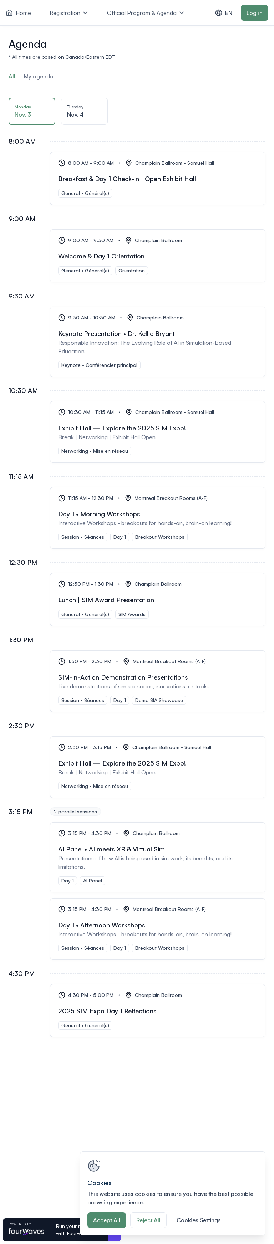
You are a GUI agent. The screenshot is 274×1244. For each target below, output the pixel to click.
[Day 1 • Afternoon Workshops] (157, 929)
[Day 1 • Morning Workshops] (157, 517)
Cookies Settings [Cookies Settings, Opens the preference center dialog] (199, 1220)
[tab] (32, 113)
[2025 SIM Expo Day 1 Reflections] (157, 1010)
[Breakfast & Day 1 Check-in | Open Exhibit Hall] (157, 178)
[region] (172, 1193)
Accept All (106, 1220)
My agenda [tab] (39, 76)
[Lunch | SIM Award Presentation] (157, 599)
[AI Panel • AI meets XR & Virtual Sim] (157, 857)
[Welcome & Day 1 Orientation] (157, 256)
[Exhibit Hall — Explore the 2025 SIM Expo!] (157, 431)
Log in (255, 12)
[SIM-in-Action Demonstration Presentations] (157, 681)
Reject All (148, 1220)
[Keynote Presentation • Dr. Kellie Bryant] (157, 342)
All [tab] (12, 76)
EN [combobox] (223, 12)
